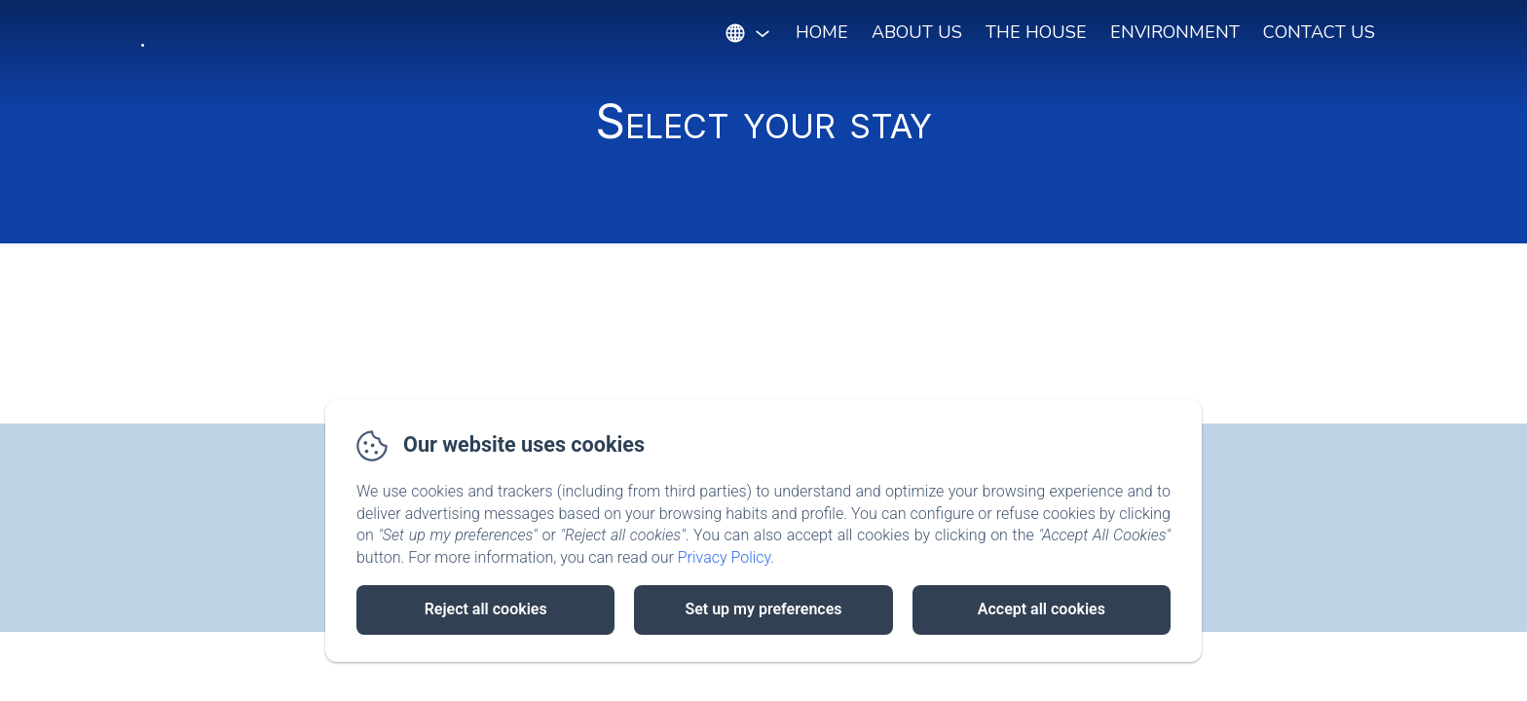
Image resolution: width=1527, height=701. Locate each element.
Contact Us (1319, 32)
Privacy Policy (724, 557)
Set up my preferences (763, 609)
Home (822, 32)
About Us (917, 32)
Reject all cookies (486, 609)
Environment (1175, 32)
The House (1036, 32)
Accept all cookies (1041, 609)
